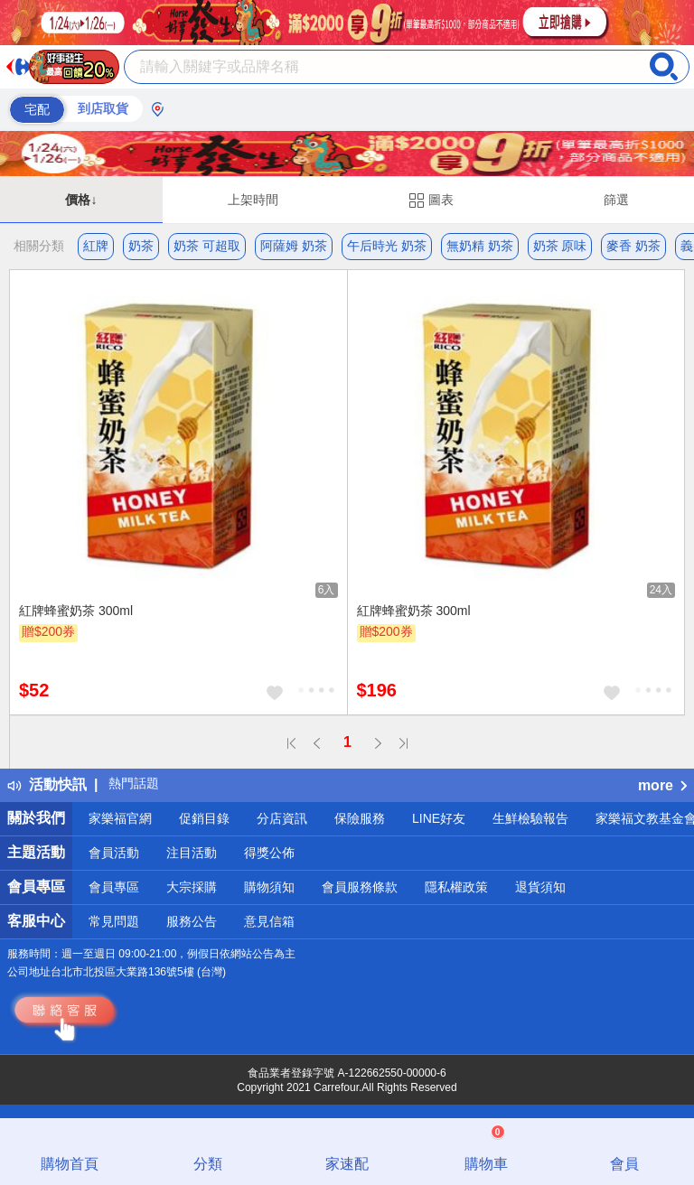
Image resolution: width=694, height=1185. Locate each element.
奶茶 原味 (560, 245)
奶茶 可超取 (207, 245)
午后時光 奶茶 (387, 245)
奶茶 (141, 245)
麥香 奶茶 (633, 245)
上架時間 (253, 199)
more (662, 785)
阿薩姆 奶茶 (293, 245)
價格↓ (81, 199)
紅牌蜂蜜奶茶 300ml (76, 610)
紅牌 (95, 245)
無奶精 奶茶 (479, 245)
